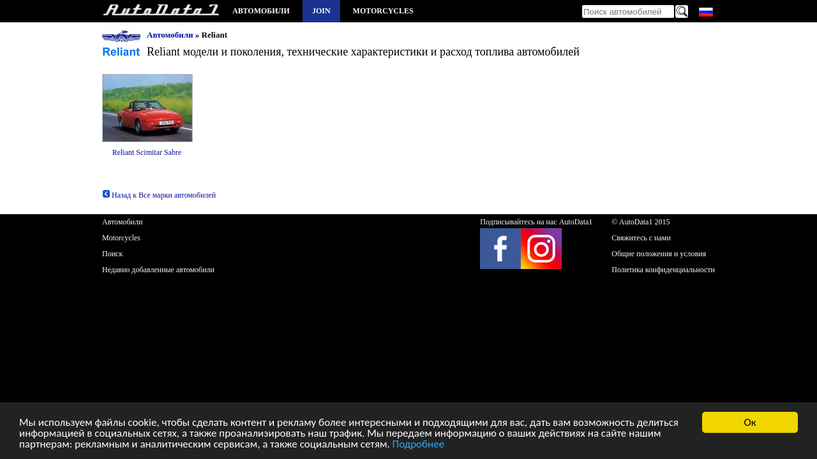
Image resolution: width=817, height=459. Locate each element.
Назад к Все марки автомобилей (159, 195)
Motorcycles (383, 10)
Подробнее (419, 444)
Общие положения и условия (658, 253)
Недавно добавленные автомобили (158, 269)
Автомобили (261, 10)
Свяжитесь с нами (641, 237)
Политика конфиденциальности (663, 269)
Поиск (112, 253)
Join (321, 10)
